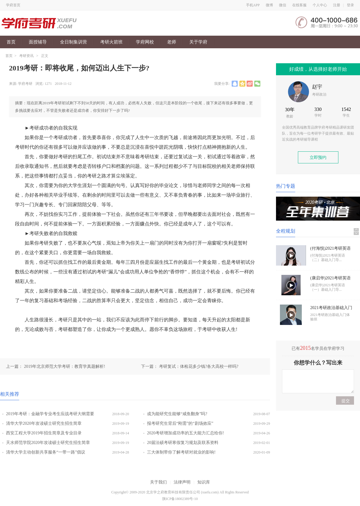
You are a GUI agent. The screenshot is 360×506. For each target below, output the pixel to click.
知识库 (203, 482)
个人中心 (320, 5)
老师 (171, 42)
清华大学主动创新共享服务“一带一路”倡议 (45, 452)
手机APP (253, 5)
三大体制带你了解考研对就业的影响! (181, 452)
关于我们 (158, 482)
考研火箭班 (111, 42)
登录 (350, 5)
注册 (336, 5)
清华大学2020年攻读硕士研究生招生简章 (44, 423)
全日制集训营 (73, 42)
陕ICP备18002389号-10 (180, 499)
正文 (44, 56)
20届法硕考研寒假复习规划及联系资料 (182, 442)
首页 (11, 42)
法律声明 (182, 482)
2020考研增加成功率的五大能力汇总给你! (185, 433)
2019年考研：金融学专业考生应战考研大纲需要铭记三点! (50, 415)
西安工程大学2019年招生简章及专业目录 (44, 433)
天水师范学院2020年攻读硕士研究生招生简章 (48, 442)
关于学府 (198, 42)
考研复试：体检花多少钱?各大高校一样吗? (198, 366)
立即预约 (318, 157)
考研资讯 (26, 56)
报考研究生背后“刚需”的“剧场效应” (180, 423)
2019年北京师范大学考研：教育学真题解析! (64, 366)
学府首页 (13, 5)
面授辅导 (38, 42)
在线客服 (299, 5)
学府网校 (145, 42)
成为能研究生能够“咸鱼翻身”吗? (177, 414)
